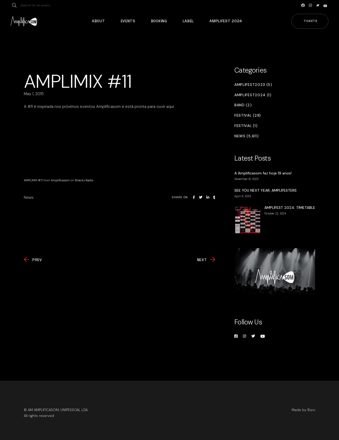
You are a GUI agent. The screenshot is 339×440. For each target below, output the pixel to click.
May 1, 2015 (34, 93)
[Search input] (41, 5)
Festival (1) (245, 126)
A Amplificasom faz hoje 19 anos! (263, 173)
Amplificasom (60, 180)
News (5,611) (246, 136)
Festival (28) (247, 115)
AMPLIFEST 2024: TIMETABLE (289, 207)
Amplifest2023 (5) (253, 84)
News (29, 197)
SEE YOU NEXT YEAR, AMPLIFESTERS (265, 190)
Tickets (311, 21)
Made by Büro (303, 410)
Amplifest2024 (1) (252, 95)
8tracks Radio (84, 180)
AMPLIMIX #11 (33, 180)
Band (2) (243, 105)
